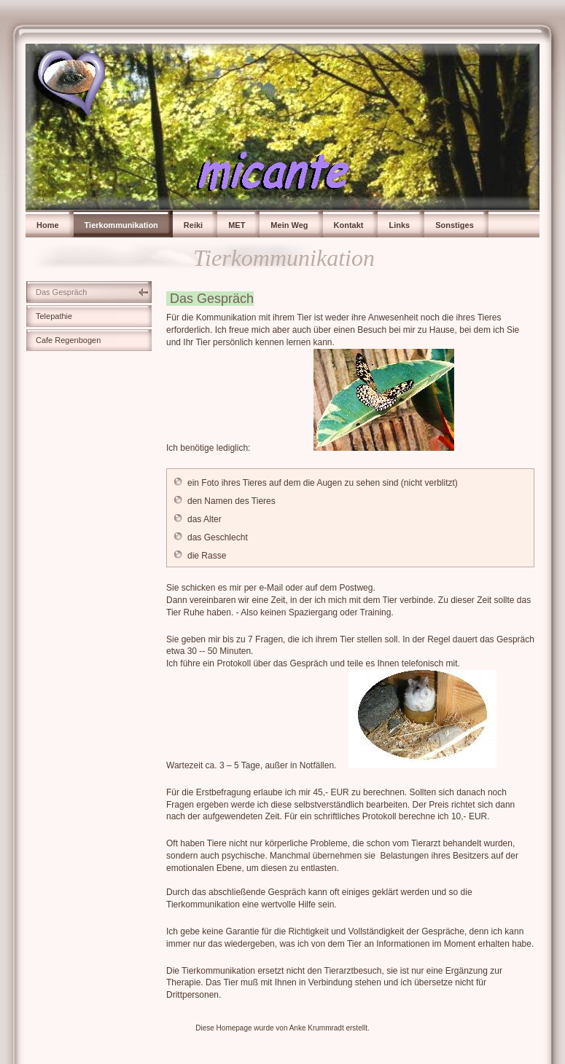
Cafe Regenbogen (68, 340)
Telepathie (54, 316)
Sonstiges (454, 225)
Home (47, 225)
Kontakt (349, 225)
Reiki (193, 225)
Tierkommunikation (121, 225)
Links (399, 225)
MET (236, 225)
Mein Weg (289, 225)
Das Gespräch (61, 292)
